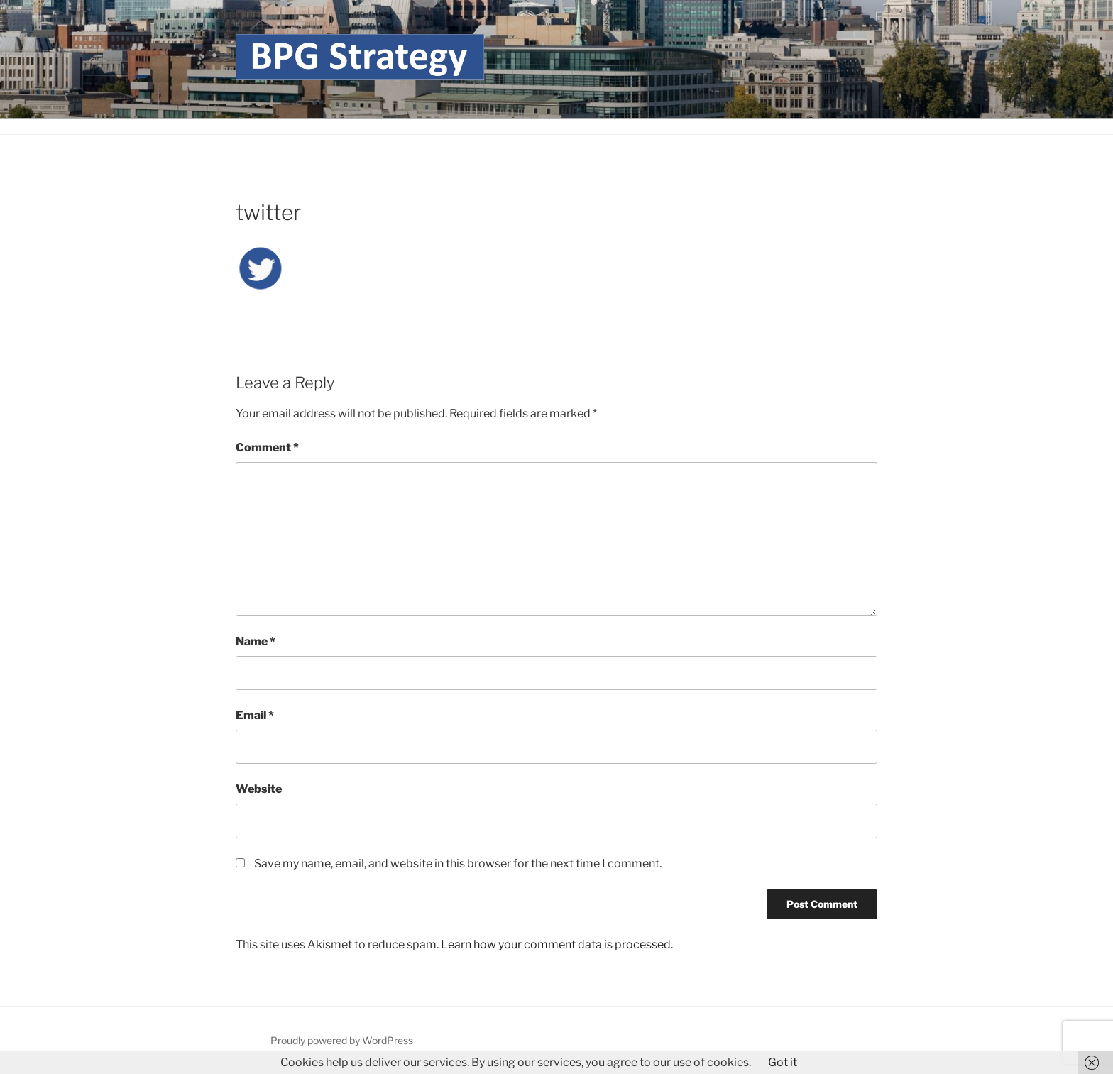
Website (259, 789)
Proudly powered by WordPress (341, 1040)
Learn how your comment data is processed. (557, 944)
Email (255, 715)
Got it (782, 1062)
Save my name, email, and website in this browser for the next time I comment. (458, 863)
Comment (267, 447)
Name (255, 641)
